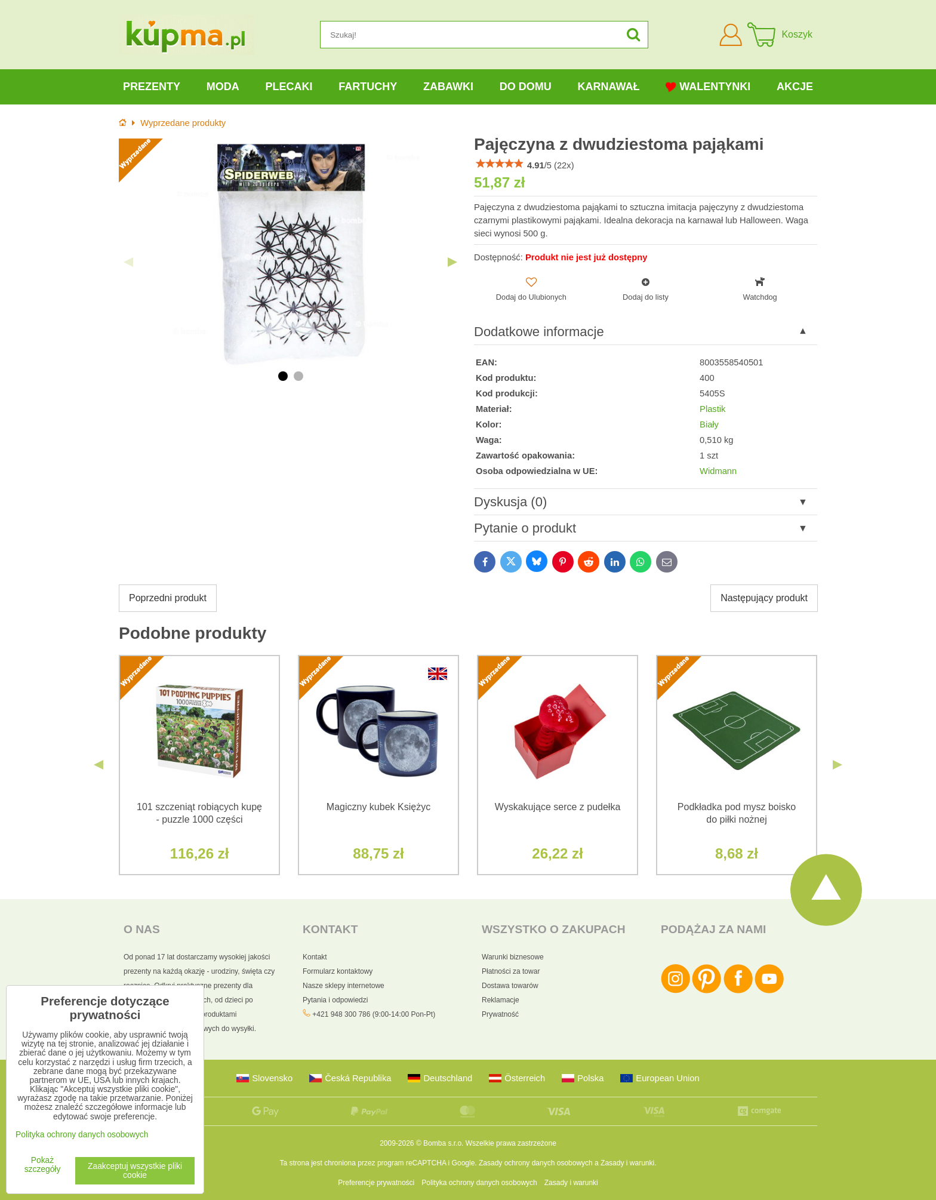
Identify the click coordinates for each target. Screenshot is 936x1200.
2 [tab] (298, 376)
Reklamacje (500, 1000)
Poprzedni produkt (168, 598)
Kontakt (315, 957)
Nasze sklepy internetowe (343, 985)
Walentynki (708, 87)
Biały (709, 424)
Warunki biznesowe (513, 957)
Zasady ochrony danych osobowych (536, 1163)
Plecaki (288, 87)
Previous (128, 262)
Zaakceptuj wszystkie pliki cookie (135, 1171)
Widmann (718, 471)
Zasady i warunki (627, 1163)
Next (452, 262)
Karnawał (608, 87)
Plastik (712, 409)
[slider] (500, 163)
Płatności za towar (511, 971)
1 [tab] (283, 376)
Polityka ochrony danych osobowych (479, 1183)
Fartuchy (367, 87)
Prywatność (500, 1014)
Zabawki (448, 87)
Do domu (526, 87)
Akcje (795, 87)
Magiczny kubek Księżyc (378, 807)
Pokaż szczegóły (42, 1165)
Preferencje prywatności (376, 1183)
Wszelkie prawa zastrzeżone (511, 1143)
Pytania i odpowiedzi (335, 1000)
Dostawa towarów (510, 985)
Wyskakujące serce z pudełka (558, 807)
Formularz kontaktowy (337, 971)
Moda (223, 87)
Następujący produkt (764, 598)
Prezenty (151, 87)
